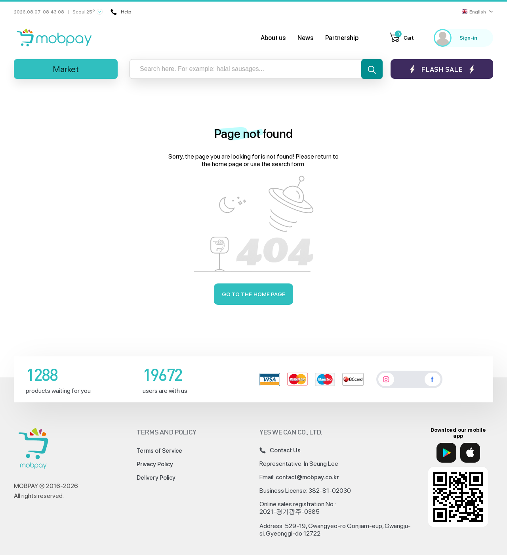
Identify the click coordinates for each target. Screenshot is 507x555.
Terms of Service (159, 450)
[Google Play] (446, 453)
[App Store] (470, 453)
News (305, 38)
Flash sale (442, 69)
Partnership (341, 38)
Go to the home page (254, 294)
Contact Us (280, 450)
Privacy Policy (155, 464)
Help (121, 12)
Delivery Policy (156, 477)
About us (273, 38)
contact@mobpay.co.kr (307, 477)
